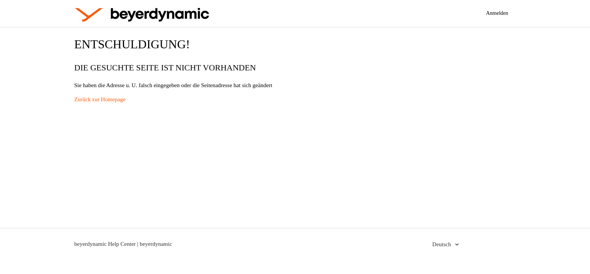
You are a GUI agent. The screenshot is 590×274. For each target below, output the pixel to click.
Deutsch (442, 244)
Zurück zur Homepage (100, 99)
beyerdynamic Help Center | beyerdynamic (123, 244)
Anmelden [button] (497, 13)
